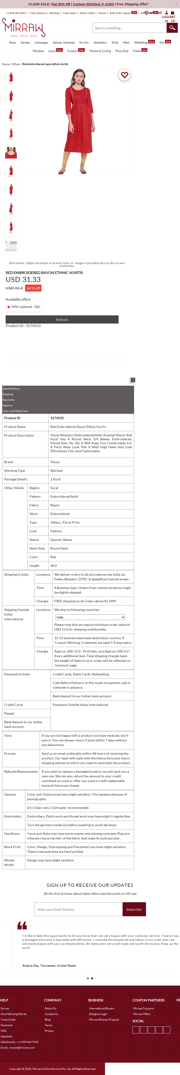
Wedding (144, 42)
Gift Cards (149, 13)
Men (126, 42)
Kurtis (84, 42)
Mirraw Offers (142, 1014)
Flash (140, 50)
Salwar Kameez (64, 42)
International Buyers (101, 1008)
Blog (47, 1019)
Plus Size (122, 51)
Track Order (69, 13)
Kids (115, 42)
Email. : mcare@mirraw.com (18, 1047)
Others (55, 522)
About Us (50, 1008)
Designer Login (98, 1014)
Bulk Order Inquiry (120, 13)
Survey (102, 13)
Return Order (87, 13)
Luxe (56, 50)
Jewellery (100, 42)
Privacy (49, 1031)
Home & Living (100, 51)
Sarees (25, 42)
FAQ (4, 1031)
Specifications (10, 388)
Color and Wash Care (15, 411)
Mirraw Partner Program (104, 1019)
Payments (8, 400)
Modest (38, 51)
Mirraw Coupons (143, 1008)
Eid (165, 42)
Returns (7, 405)
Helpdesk (6, 1036)
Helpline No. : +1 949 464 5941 (20, 1042)
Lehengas (41, 42)
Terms (48, 1025)
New (12, 42)
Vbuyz (55, 462)
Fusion (76, 50)
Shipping (7, 394)
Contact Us (51, 1014)
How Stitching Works (13, 1014)
